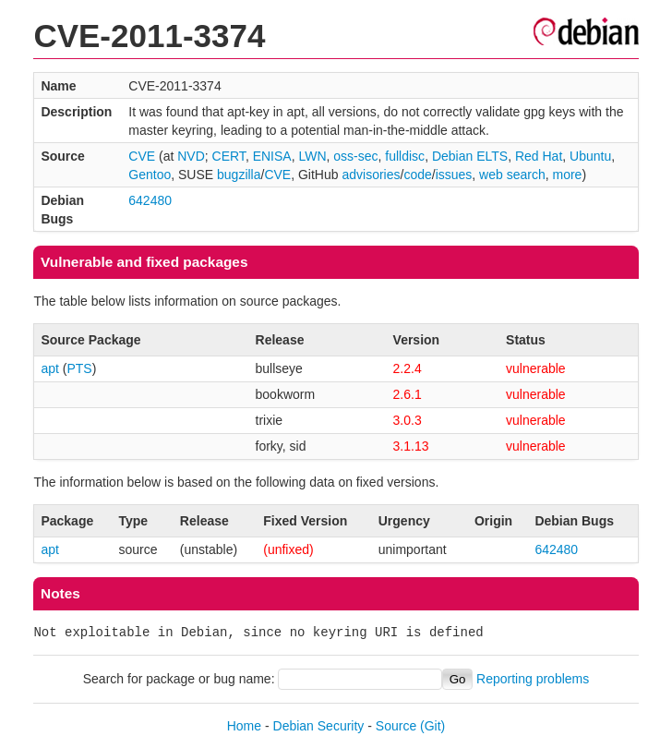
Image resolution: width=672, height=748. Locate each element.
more (567, 174)
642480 (150, 200)
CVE (141, 156)
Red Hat (538, 156)
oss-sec (355, 156)
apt (49, 368)
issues (454, 174)
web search (512, 174)
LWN (312, 156)
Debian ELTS (470, 156)
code (417, 174)
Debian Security (319, 725)
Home (244, 725)
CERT (229, 156)
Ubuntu (590, 156)
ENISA (272, 156)
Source (396, 725)
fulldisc (405, 156)
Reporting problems (532, 678)
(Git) (432, 725)
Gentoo (149, 174)
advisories (371, 174)
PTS (78, 368)
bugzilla (238, 174)
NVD (191, 156)
